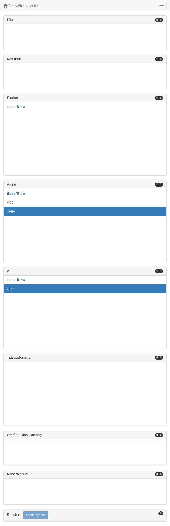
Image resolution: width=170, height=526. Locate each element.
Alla (11, 193)
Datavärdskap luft (21, 6)
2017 (10, 289)
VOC (10, 202)
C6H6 (11, 211)
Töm (20, 107)
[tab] (85, 515)
